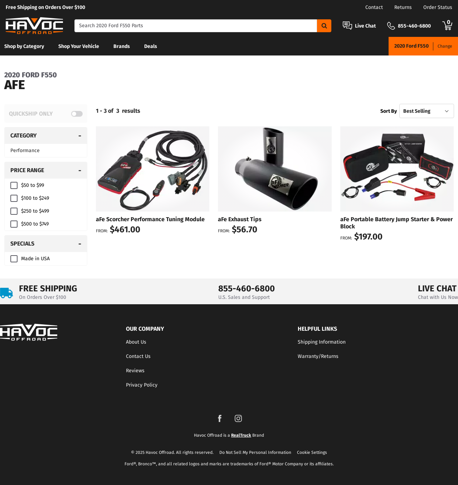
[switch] (46, 113)
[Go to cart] (447, 26)
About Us (136, 342)
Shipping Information (322, 342)
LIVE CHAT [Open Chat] (437, 288)
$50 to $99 (32, 185)
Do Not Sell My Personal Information (255, 452)
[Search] (195, 25)
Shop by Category (24, 46)
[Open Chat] (347, 25)
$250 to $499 (35, 211)
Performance (25, 150)
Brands (121, 46)
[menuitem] (24, 46)
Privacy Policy (141, 385)
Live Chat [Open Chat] (365, 26)
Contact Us (138, 356)
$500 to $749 (35, 224)
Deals (150, 46)
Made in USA (35, 259)
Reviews (135, 371)
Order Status (437, 7)
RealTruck (241, 435)
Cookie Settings (312, 452)
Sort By (388, 111)
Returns (403, 7)
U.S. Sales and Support (244, 297)
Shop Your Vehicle (78, 46)
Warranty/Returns (318, 356)
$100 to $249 (35, 198)
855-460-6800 (246, 288)
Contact (374, 7)
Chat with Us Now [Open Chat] (438, 297)
